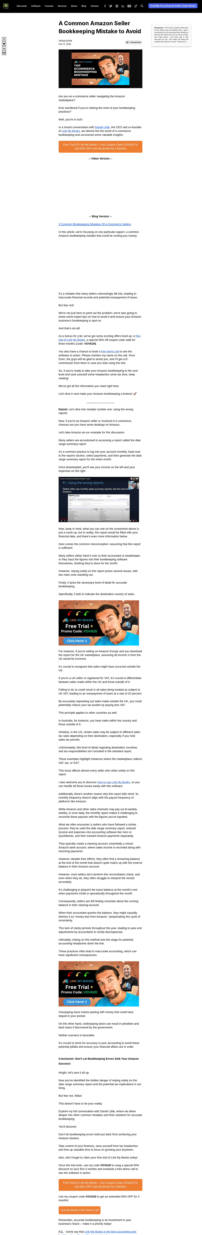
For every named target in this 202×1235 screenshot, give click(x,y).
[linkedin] (124, 5)
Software (35, 6)
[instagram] (118, 5)
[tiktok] (137, 5)
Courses (49, 6)
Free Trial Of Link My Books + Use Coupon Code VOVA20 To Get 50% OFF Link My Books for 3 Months (100, 146)
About (74, 6)
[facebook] (106, 5)
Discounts (22, 6)
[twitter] (112, 5)
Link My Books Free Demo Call (80, 1210)
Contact (95, 6)
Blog (84, 6)
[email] (4, 53)
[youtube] (130, 5)
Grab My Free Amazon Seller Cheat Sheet (173, 6)
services (62, 6)
